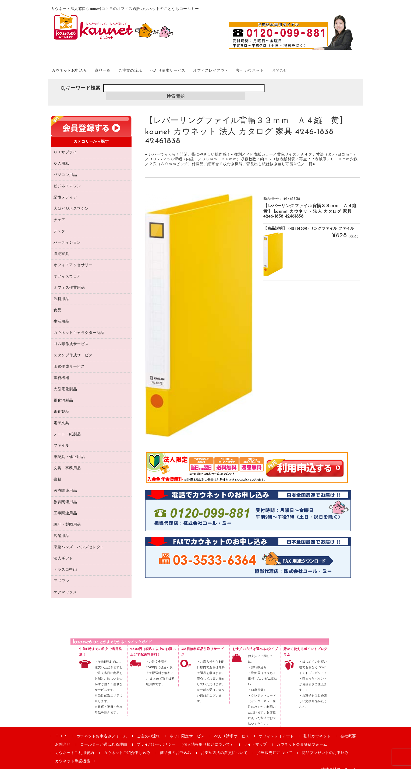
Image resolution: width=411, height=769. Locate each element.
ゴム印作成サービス (71, 338)
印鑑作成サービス (69, 361)
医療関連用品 (65, 485)
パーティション (67, 236)
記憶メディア (65, 191)
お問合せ (331, 72)
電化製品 (61, 406)
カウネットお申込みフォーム (101, 730)
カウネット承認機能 (72, 755)
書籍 (57, 473)
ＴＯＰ (61, 730)
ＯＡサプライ (65, 146)
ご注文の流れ (151, 72)
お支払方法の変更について (224, 747)
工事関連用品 (65, 507)
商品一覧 (117, 72)
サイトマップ (255, 738)
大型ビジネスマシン (71, 203)
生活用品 (61, 315)
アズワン (61, 575)
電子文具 (61, 417)
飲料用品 (61, 293)
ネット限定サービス (187, 730)
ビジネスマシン (67, 180)
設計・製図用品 (67, 519)
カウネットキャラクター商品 (79, 327)
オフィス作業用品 (69, 282)
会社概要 (348, 730)
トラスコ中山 (65, 564)
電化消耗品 (63, 394)
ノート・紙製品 (67, 428)
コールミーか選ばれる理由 (103, 738)
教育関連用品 (65, 496)
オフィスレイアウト (247, 72)
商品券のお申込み (175, 747)
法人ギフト (63, 552)
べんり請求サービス (196, 72)
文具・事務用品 (67, 462)
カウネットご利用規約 (74, 747)
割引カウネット (295, 72)
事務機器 (61, 372)
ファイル (61, 440)
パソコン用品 (65, 169)
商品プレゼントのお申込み (325, 747)
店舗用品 (61, 530)
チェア (59, 214)
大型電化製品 (65, 383)
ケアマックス (65, 586)
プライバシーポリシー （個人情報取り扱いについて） (185, 738)
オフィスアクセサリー (73, 259)
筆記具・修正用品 (69, 451)
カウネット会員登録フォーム (302, 738)
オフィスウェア (67, 270)
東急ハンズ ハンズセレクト (79, 541)
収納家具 (61, 248)
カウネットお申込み (76, 72)
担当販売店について (274, 747)
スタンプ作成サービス (73, 349)
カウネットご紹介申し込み (127, 747)
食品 (57, 304)
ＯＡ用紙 (61, 158)
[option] (199, 309)
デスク (59, 225)
